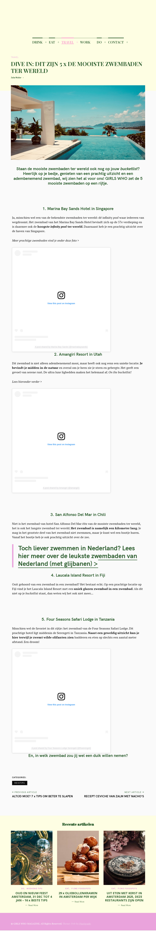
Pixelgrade (85, 923)
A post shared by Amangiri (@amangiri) (61, 488)
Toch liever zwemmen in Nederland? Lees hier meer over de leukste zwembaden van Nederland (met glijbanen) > (77, 555)
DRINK (37, 42)
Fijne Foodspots (81, 888)
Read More (33, 905)
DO (99, 42)
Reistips (19, 783)
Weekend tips (34, 888)
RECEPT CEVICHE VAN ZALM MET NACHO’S (114, 796)
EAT (52, 42)
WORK (85, 42)
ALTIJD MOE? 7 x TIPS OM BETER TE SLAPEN (42, 796)
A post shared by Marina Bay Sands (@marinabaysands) (61, 347)
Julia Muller (16, 77)
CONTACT (116, 42)
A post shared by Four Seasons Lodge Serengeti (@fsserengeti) (61, 748)
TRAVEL (67, 42)
